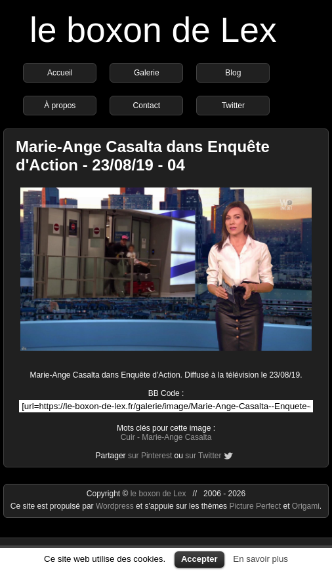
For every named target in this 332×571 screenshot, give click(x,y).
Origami (306, 506)
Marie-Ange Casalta (176, 437)
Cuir (128, 437)
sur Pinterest (150, 455)
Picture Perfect (255, 506)
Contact (146, 105)
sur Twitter (203, 455)
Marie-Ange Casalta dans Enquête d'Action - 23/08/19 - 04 (143, 156)
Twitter (233, 105)
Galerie (146, 72)
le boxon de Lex (153, 29)
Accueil (60, 72)
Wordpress (116, 506)
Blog (233, 72)
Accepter (199, 559)
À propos (59, 105)
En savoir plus (260, 559)
